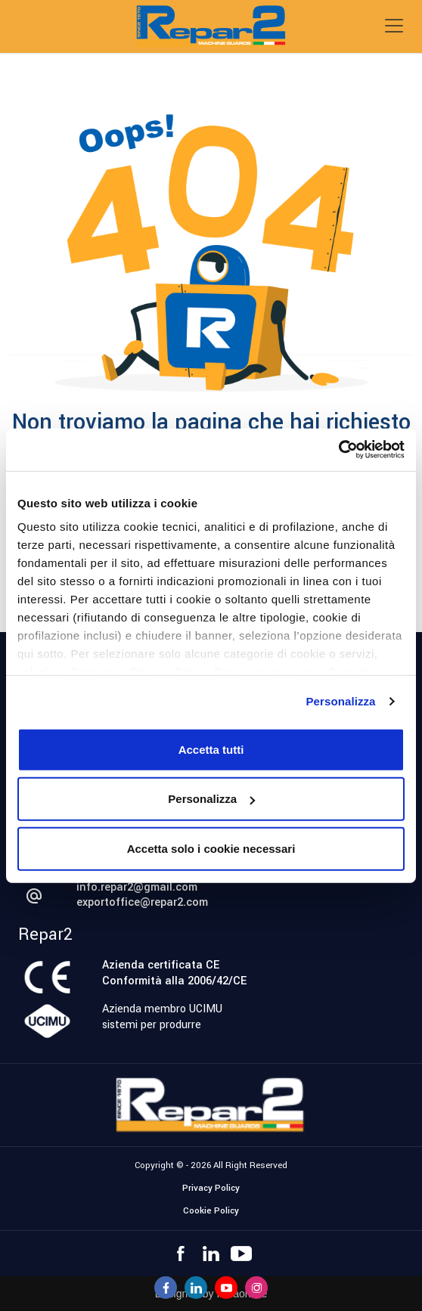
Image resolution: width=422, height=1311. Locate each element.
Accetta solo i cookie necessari (211, 847)
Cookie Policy (211, 1210)
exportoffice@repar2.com (142, 902)
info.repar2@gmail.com (136, 887)
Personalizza (340, 701)
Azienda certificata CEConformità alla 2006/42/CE (174, 973)
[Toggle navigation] (394, 25)
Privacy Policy (211, 1188)
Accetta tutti (211, 748)
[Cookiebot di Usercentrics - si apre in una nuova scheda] (338, 450)
